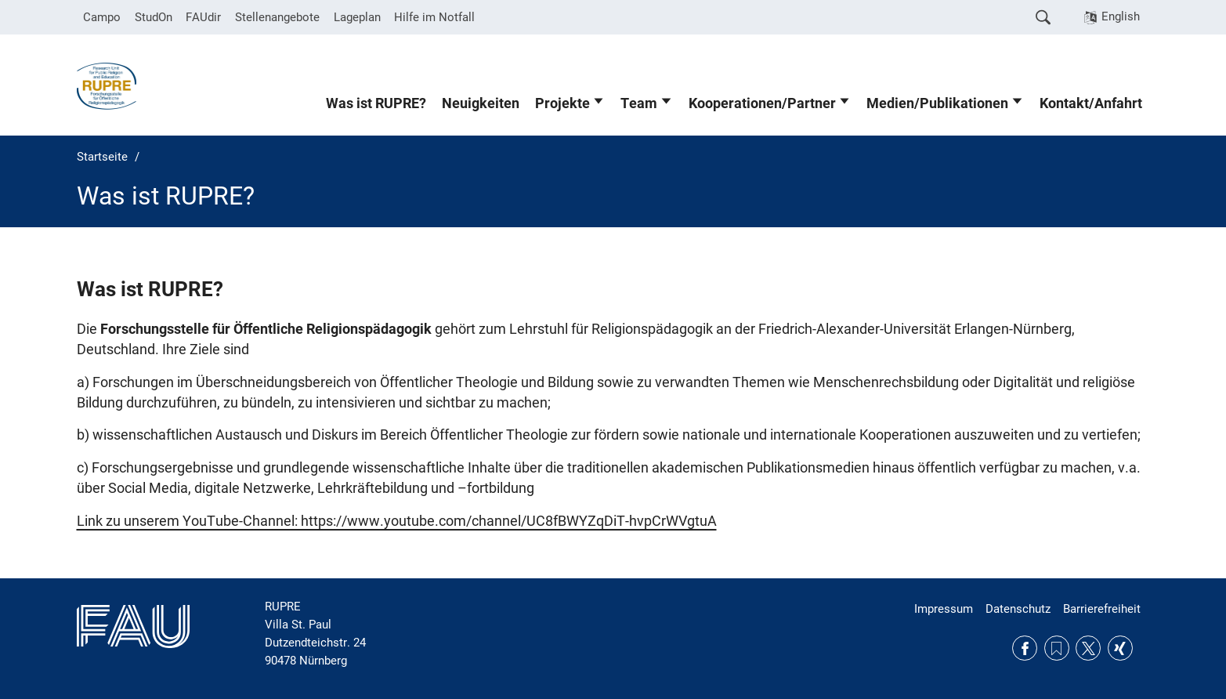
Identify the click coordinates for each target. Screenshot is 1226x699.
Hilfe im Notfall (434, 17)
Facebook (1024, 648)
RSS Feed (1056, 648)
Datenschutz (1018, 609)
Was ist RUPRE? (376, 103)
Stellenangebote (277, 17)
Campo (102, 17)
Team (638, 103)
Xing (1120, 648)
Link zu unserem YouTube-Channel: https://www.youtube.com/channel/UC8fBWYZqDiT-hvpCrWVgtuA (397, 521)
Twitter (1088, 648)
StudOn (153, 17)
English (1120, 16)
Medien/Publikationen (937, 103)
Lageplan (357, 17)
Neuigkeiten (480, 103)
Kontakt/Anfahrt (1091, 103)
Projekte (562, 103)
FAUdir (203, 17)
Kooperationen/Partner (762, 103)
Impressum (943, 609)
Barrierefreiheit (1102, 609)
